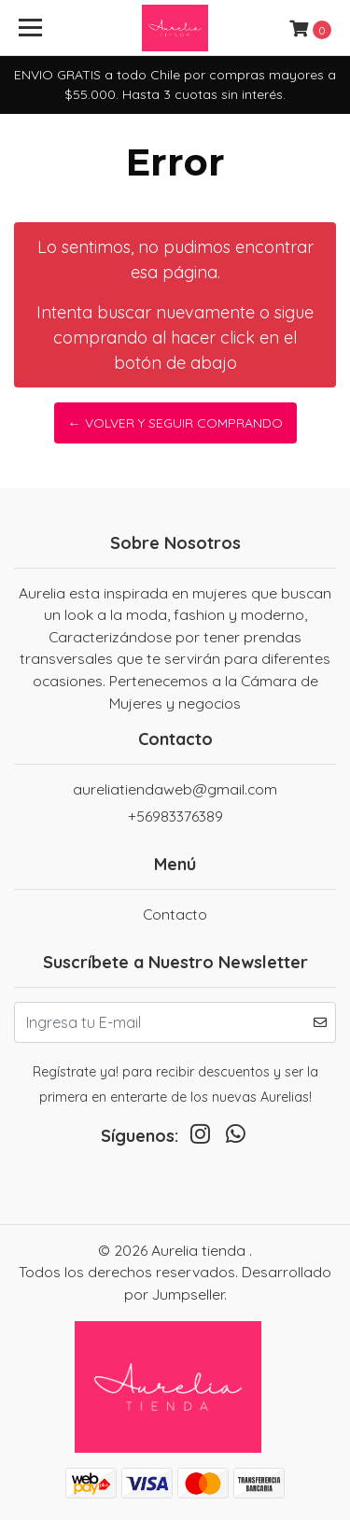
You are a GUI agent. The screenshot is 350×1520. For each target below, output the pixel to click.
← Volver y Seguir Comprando (175, 423)
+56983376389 (175, 816)
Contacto (175, 914)
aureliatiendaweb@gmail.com (175, 789)
